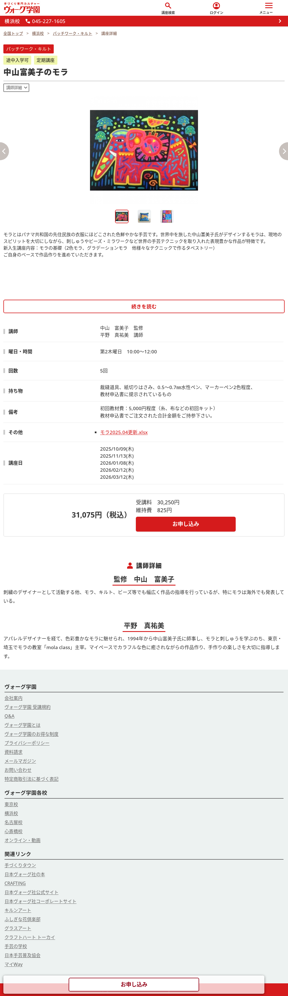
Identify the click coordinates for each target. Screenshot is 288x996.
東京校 (11, 804)
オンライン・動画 (22, 840)
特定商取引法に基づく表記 (31, 779)
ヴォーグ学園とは (22, 725)
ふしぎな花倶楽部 (22, 919)
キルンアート (17, 910)
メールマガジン (20, 761)
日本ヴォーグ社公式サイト (31, 892)
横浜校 (11, 813)
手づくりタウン (20, 865)
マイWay (13, 964)
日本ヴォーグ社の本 (24, 874)
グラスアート (17, 928)
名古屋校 (13, 822)
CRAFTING (15, 883)
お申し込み (185, 524)
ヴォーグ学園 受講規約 (27, 707)
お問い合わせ (18, 770)
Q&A (9, 716)
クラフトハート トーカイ (29, 937)
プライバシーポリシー (27, 743)
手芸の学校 (15, 946)
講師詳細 (14, 87)
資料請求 (13, 752)
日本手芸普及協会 (22, 955)
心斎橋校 (13, 831)
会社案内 (13, 698)
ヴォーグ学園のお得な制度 (31, 734)
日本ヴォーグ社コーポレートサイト (40, 901)
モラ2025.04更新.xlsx (124, 432)
